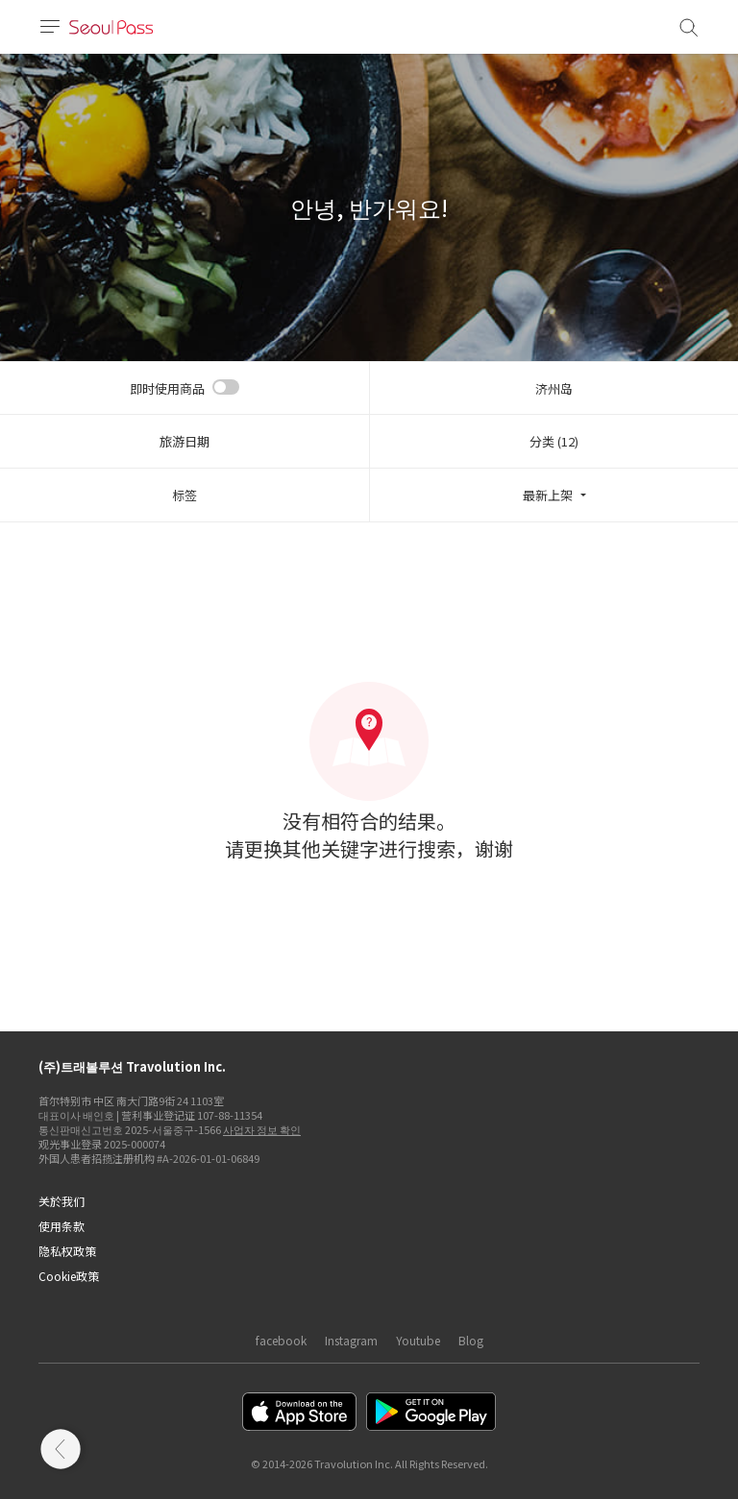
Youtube (418, 1340)
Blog (470, 1340)
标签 (184, 495)
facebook (281, 1340)
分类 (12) (553, 441)
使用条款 (61, 1226)
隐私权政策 (67, 1251)
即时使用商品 (167, 388)
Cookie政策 (68, 1276)
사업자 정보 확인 (262, 1129)
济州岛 (554, 388)
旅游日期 (184, 441)
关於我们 (61, 1201)
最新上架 (548, 495)
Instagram (351, 1340)
